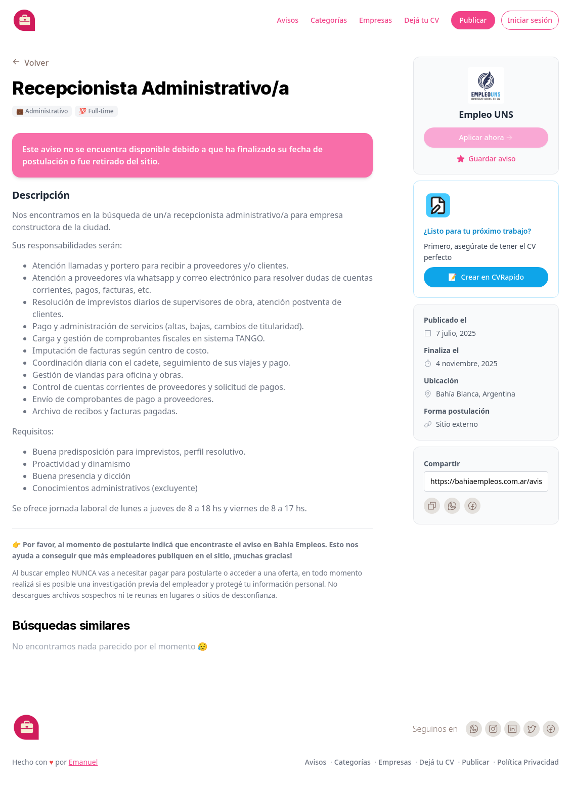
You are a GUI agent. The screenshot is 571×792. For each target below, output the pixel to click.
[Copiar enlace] (432, 506)
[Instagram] (493, 729)
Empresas (375, 20)
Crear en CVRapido (486, 277)
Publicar (473, 20)
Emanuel (83, 762)
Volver (30, 62)
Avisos (288, 20)
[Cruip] (26, 727)
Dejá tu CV (421, 20)
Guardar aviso (485, 158)
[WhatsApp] (452, 506)
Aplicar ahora (486, 137)
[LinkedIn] (512, 729)
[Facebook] (472, 506)
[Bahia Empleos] (24, 20)
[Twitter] (531, 729)
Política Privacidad (528, 762)
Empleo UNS (486, 114)
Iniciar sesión (530, 20)
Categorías (329, 20)
